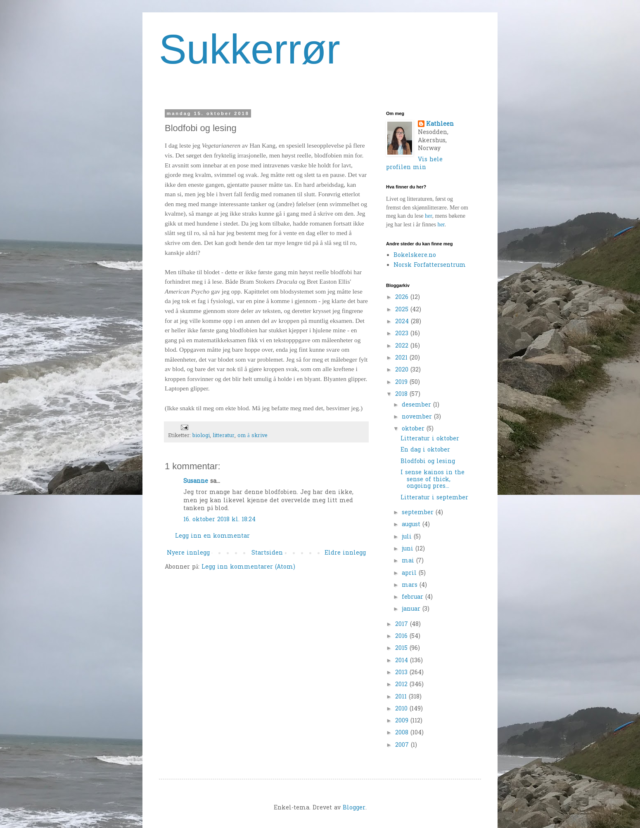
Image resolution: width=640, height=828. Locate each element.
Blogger (354, 808)
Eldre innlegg (345, 553)
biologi (201, 436)
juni (408, 549)
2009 (402, 721)
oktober (414, 429)
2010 (402, 709)
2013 (402, 672)
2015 (402, 648)
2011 (402, 697)
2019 (402, 382)
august (412, 524)
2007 (403, 745)
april (410, 573)
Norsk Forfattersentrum (429, 265)
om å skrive (252, 436)
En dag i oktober (425, 450)
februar (413, 597)
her (428, 216)
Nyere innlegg (188, 553)
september (419, 512)
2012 (402, 684)
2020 (402, 370)
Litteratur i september (434, 498)
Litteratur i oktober (430, 439)
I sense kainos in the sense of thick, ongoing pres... (433, 479)
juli (408, 537)
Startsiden (267, 553)
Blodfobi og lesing (428, 461)
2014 (402, 660)
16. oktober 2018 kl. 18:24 (219, 519)
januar (412, 609)
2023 (402, 333)
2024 (403, 322)
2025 (402, 310)
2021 (402, 358)
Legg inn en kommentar (212, 536)
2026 (402, 297)
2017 (402, 624)
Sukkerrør (249, 49)
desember (417, 405)
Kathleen (440, 124)
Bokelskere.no (414, 255)
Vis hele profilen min (414, 163)
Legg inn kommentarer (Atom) (248, 567)
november (418, 417)
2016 (402, 636)
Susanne (195, 481)
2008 (402, 733)
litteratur (224, 436)
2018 (402, 394)
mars (411, 585)
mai (409, 561)
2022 (402, 346)
